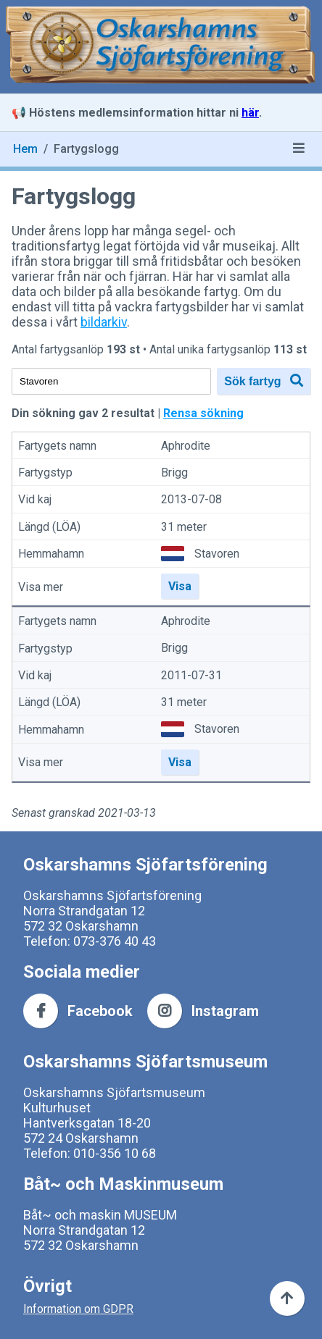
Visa (179, 586)
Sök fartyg (263, 380)
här (250, 112)
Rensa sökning (203, 413)
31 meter (184, 527)
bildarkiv (103, 321)
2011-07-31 (191, 675)
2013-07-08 (191, 500)
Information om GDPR (78, 1309)
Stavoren (216, 554)
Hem (25, 149)
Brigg (174, 472)
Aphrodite (185, 446)
